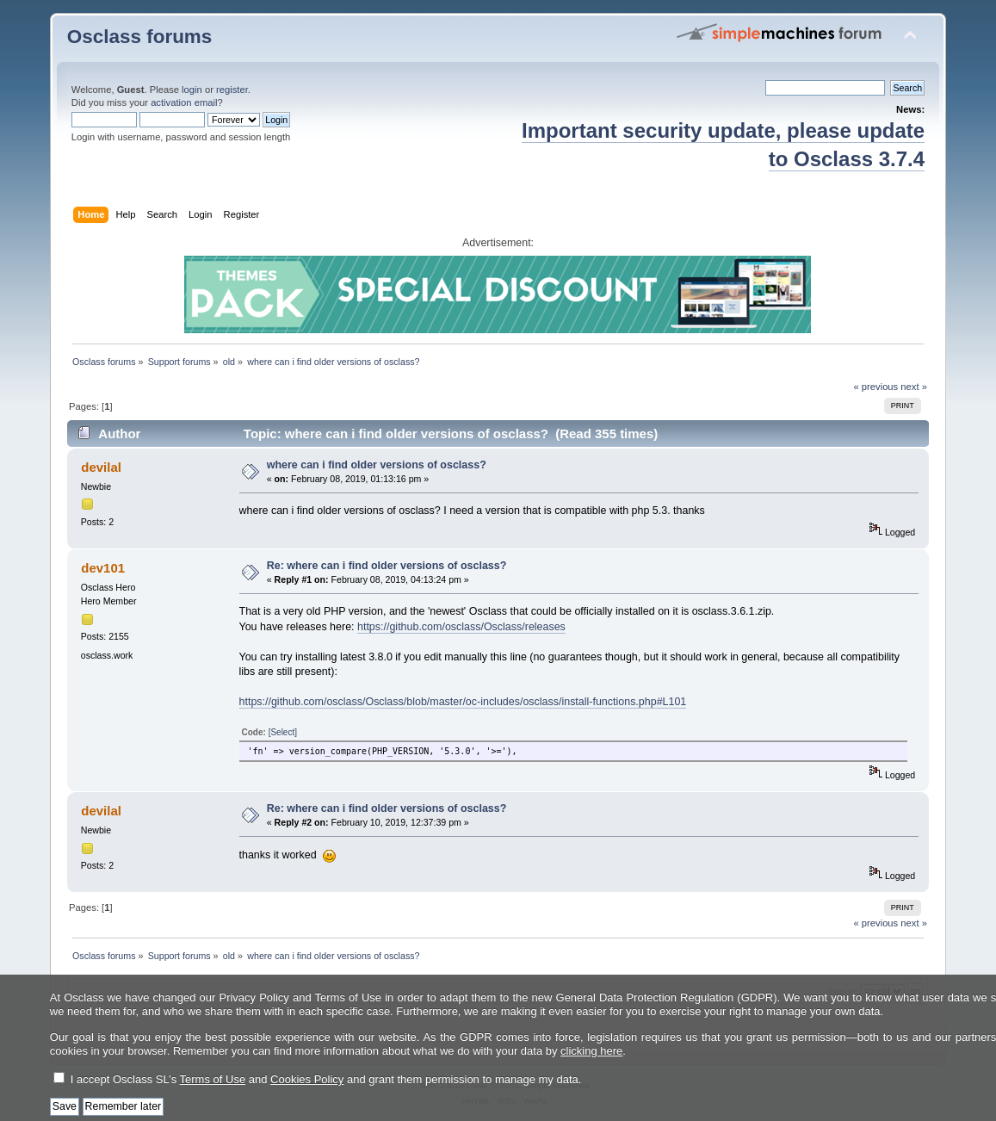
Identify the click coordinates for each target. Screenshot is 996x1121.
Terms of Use (213, 1079)
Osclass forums (139, 36)
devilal (101, 467)
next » (913, 386)
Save (65, 1106)
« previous (875, 386)
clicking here (591, 1050)
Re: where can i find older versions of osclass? (387, 566)
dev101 (103, 567)
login (192, 89)
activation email (184, 102)
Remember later (123, 1106)
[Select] (283, 732)
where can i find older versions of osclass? (376, 465)
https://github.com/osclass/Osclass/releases (461, 627)
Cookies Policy (306, 1079)
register (232, 89)
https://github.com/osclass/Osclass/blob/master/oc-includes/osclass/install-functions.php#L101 (463, 702)
